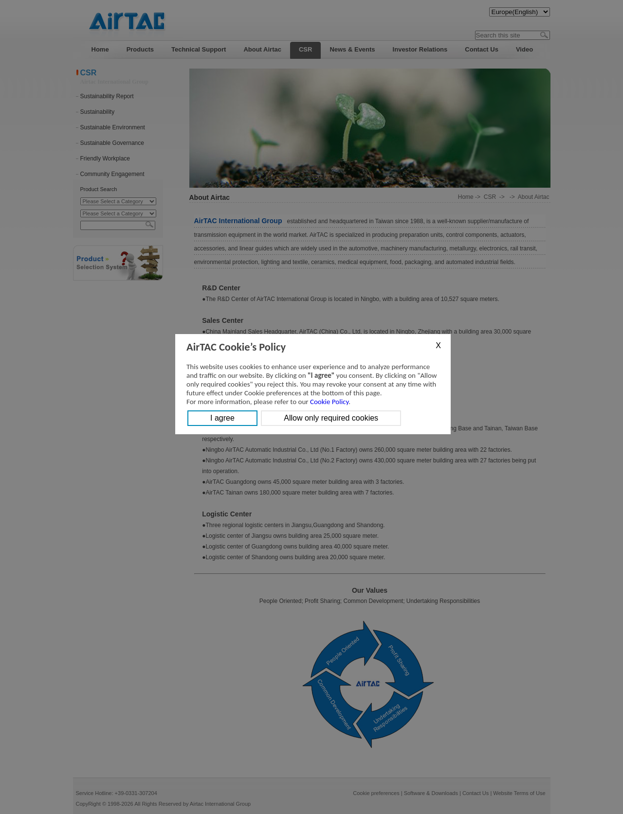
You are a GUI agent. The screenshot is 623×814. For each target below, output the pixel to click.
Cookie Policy (329, 401)
